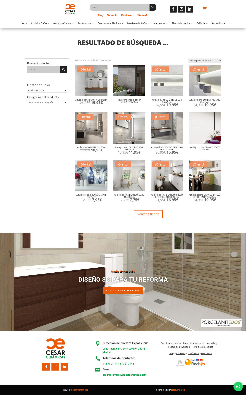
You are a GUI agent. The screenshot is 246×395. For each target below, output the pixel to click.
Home (24, 23)
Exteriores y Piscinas (109, 23)
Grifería (200, 23)
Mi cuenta (142, 15)
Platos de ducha (181, 23)
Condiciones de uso (171, 343)
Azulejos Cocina (62, 23)
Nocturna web (178, 390)
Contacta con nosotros (123, 290)
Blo (171, 353)
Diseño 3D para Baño (123, 271)
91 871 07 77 (110, 363)
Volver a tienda (148, 214)
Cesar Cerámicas (79, 390)
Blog (100, 15)
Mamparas (159, 23)
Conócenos (127, 15)
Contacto (112, 15)
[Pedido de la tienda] (204, 60)
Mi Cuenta (206, 353)
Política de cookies (203, 346)
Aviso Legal (213, 343)
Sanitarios (216, 23)
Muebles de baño (137, 23)
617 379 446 (127, 363)
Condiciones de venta (194, 343)
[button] (238, 386)
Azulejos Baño (39, 23)
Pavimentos (84, 23)
